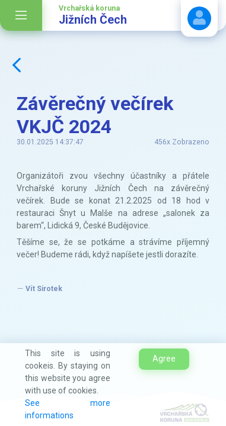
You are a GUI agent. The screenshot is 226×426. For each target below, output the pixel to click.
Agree (164, 358)
